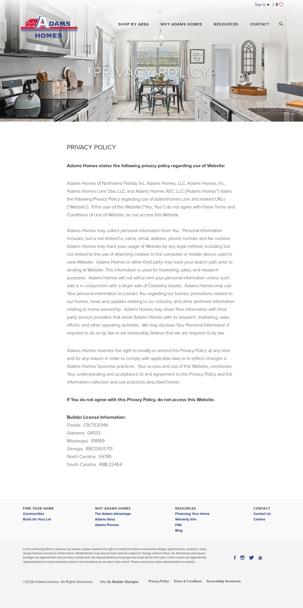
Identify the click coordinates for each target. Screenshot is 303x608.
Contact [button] (260, 24)
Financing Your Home (192, 514)
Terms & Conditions (188, 581)
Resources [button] (226, 24)
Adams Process (107, 525)
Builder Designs (125, 582)
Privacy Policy (159, 581)
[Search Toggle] (281, 24)
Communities (33, 514)
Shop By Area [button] (133, 24)
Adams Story (105, 519)
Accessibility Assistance (224, 581)
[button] (134, 24)
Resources (185, 508)
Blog (179, 530)
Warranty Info (185, 519)
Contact (261, 508)
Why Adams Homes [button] (181, 24)
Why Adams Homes (113, 508)
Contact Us (262, 514)
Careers (259, 519)
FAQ (178, 525)
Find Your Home (38, 508)
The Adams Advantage (113, 514)
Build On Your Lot (37, 519)
